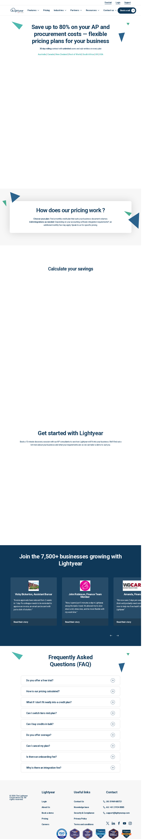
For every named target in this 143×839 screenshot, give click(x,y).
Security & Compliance (84, 813)
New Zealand (61, 54)
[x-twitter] (107, 823)
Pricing (46, 10)
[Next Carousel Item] (117, 635)
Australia (42, 54)
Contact (111, 792)
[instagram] (130, 823)
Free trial (108, 2)
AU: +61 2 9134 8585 (115, 807)
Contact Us (79, 801)
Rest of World (75, 54)
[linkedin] (113, 823)
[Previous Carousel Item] (111, 635)
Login (118, 2)
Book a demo (48, 813)
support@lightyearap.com (118, 813)
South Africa (88, 54)
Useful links (82, 792)
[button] (53, 808)
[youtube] (124, 823)
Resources (91, 10)
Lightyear (48, 792)
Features (32, 10)
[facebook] (118, 823)
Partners (74, 10)
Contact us (108, 10)
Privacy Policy (80, 818)
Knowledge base (81, 807)
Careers (45, 824)
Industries (59, 10)
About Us (46, 807)
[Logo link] (17, 10)
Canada (50, 54)
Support (127, 2)
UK (96, 54)
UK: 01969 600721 (114, 801)
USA (101, 54)
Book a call (125, 10)
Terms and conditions (83, 824)
